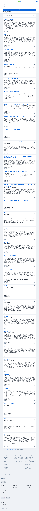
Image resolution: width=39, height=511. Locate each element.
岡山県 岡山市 (6, 464)
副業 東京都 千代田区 (28, 465)
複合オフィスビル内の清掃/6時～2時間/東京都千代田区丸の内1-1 (17, 200)
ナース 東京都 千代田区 (28, 467)
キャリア (2, 489)
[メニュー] (1, 1)
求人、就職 (3, 492)
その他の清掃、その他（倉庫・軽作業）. (12, 78)
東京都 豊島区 (6, 457)
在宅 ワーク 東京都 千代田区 (29, 455)
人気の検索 (28, 487)
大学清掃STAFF (7, 374)
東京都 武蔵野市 (6, 467)
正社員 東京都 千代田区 (28, 458)
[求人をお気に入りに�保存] (34, 331)
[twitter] (7, 498)
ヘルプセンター (4, 490)
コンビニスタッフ (7, 228)
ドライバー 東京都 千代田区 (29, 457)
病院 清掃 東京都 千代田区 (18, 455)
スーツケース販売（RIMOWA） (10, 255)
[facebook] (2, 498)
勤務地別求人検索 (7, 474)
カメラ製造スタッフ (8, 388)
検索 (19, 9)
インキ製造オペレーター (9, 331)
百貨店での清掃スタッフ (9, 49)
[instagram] (4, 498)
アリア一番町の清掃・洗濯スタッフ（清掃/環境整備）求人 (16, 171)
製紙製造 (6, 316)
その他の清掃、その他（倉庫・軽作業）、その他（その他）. (16, 104)
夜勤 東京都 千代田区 (28, 460)
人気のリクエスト (7, 452)
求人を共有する (16, 487)
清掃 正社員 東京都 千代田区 (19, 457)
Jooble (7, 508)
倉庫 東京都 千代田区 (28, 464)
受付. (5, 346)
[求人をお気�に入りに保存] (34, 434)
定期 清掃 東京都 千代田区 (18, 461)
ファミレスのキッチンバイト (10, 403)
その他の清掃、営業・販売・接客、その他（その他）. (15, 116)
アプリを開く (35, 1)
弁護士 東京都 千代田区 (28, 468)
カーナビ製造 (6, 359)
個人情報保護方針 (4, 504)
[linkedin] (9, 498)
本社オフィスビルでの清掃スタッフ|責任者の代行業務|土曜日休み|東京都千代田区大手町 (18, 185)
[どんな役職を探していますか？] (19, 4)
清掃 (5, 34)
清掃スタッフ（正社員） (9, 19)
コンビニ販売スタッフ (8, 269)
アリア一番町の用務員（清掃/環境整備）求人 (13, 142)
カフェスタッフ (7, 434)
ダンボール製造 (7, 285)
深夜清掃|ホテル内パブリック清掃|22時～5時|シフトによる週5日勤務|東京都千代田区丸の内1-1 (18, 157)
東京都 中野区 (6, 465)
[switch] (34, 15)
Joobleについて (4, 487)
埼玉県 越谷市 (6, 455)
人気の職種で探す (7, 472)
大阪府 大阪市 (6, 458)
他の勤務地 (3, 493)
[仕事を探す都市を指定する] (19, 7)
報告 (33, 31)
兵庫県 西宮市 (6, 460)
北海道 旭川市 (6, 461)
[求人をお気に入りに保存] (34, 19)
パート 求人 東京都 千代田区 (29, 461)
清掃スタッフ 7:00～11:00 (9, 64)
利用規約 (2, 502)
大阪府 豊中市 (6, 468)
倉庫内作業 (6, 418)
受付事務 (6, 212)
